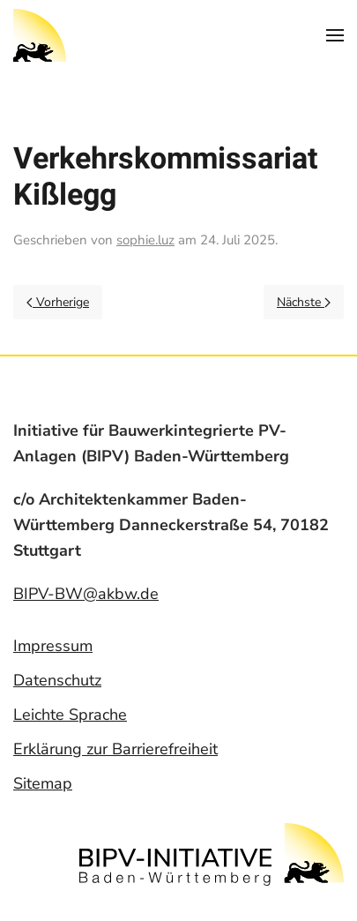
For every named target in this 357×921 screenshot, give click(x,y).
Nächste (304, 302)
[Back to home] (39, 35)
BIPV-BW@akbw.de (86, 593)
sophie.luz (145, 240)
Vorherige (57, 302)
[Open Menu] (335, 35)
